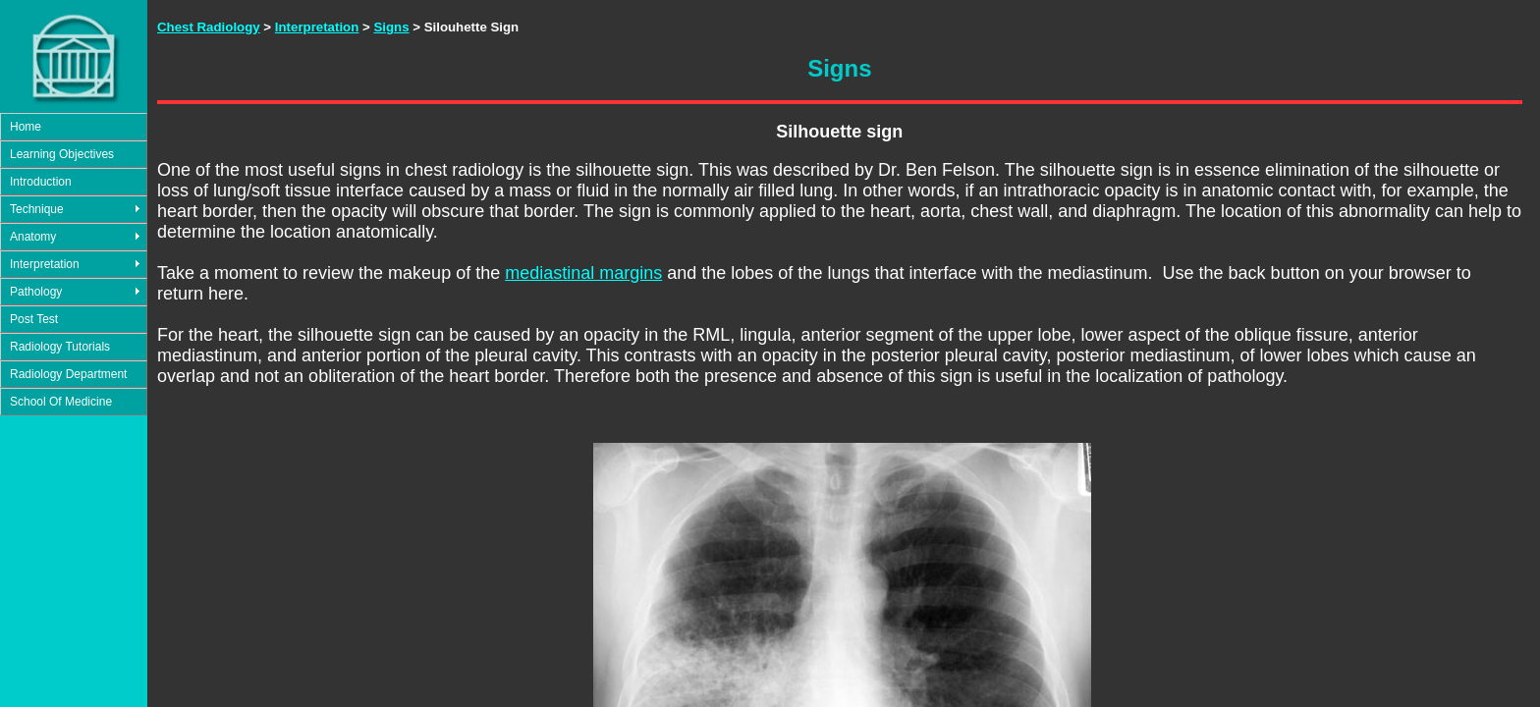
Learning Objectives (62, 154)
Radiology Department (68, 374)
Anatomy (33, 237)
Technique (37, 209)
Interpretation (45, 264)
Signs (391, 27)
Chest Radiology (208, 27)
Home (25, 127)
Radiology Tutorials (60, 347)
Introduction (41, 182)
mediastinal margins (583, 273)
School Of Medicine (61, 401)
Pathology (36, 292)
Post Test (34, 319)
